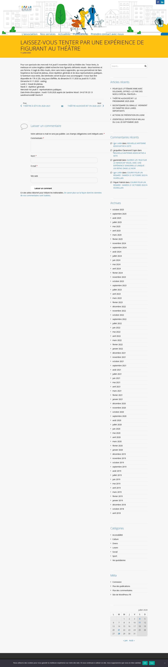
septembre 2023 (119, 285)
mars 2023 (117, 298)
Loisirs (115, 547)
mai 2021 (116, 382)
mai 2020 (116, 433)
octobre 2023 (118, 281)
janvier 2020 (117, 450)
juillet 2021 (117, 374)
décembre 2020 (119, 403)
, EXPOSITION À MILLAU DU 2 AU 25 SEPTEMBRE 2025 (128, 120)
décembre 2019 (119, 454)
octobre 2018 (118, 509)
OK (145, 663)
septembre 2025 (119, 213)
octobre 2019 (118, 462)
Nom (34, 156)
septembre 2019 (119, 466)
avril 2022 (116, 336)
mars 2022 (117, 340)
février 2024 (117, 273)
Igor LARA (117, 143)
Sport (114, 556)
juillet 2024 (117, 256)
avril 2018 (116, 513)
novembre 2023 (119, 277)
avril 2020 (116, 437)
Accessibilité (117, 535)
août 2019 (116, 471)
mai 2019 (116, 483)
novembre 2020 (119, 407)
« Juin (125, 640)
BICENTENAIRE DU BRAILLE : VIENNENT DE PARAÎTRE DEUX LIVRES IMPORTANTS (129, 108)
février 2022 (117, 344)
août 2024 (116, 251)
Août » (132, 640)
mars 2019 (117, 492)
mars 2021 (117, 391)
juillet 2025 (117, 222)
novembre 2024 (119, 243)
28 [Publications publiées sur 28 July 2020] (119, 633)
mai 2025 (116, 226)
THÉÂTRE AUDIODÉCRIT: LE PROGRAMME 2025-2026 (124, 99)
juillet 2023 (117, 289)
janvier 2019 (117, 500)
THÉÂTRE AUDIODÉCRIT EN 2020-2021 (84, 106)
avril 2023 (116, 294)
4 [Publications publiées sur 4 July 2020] (139, 619)
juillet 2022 (117, 323)
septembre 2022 (119, 319)
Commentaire (37, 138)
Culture (115, 539)
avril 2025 (116, 230)
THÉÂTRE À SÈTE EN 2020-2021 (36, 106)
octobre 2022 (118, 315)
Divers (115, 543)
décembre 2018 (119, 504)
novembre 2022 (119, 310)
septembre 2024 (119, 247)
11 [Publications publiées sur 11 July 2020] (140, 622)
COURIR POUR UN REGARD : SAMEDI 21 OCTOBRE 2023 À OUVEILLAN (130, 175)
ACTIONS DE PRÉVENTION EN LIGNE (128, 115)
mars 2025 (117, 235)
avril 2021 (116, 386)
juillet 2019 (117, 475)
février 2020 (117, 445)
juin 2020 (116, 428)
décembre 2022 (119, 306)
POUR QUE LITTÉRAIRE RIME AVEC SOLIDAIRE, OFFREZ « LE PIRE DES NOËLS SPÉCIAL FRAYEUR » (127, 91)
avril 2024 (116, 268)
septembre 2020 (119, 416)
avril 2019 (116, 488)
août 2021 (116, 369)
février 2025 (117, 239)
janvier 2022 (117, 348)
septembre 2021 (119, 365)
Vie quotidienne (118, 560)
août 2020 (116, 420)
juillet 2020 (117, 424)
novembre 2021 (119, 357)
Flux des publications (121, 586)
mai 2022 (116, 332)
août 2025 (116, 218)
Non (152, 663)
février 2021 (117, 395)
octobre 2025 (118, 209)
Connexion (117, 582)
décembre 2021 (119, 353)
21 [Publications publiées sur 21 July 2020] (119, 630)
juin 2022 (116, 327)
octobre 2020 (118, 412)
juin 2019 (116, 479)
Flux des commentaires (122, 590)
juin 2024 (116, 260)
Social (114, 552)
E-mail (34, 166)
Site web (34, 176)
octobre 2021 (118, 361)
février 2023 (117, 302)
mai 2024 (116, 264)
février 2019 (117, 496)
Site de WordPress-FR (121, 594)
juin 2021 (116, 378)
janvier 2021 (117, 399)
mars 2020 (117, 441)
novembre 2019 (119, 458)
